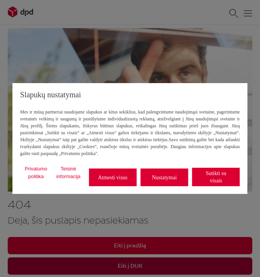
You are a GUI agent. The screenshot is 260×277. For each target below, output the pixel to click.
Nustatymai (164, 177)
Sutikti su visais (216, 177)
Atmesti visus (113, 177)
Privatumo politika (36, 172)
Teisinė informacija (68, 172)
